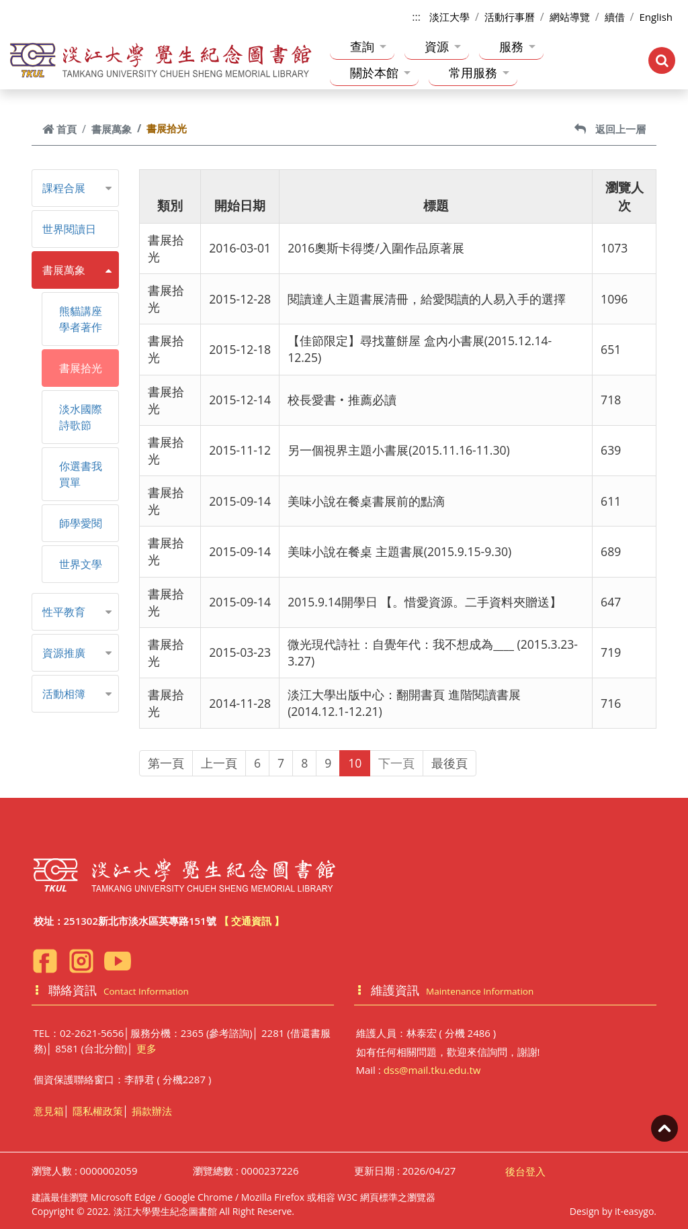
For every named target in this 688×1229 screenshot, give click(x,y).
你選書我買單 (80, 474)
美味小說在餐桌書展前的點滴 (366, 501)
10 (354, 763)
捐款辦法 (152, 1111)
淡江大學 (449, 17)
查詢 (368, 46)
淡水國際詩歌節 (80, 417)
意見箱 (49, 1111)
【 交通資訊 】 (252, 920)
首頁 (59, 129)
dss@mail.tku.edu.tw (432, 1070)
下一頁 (396, 763)
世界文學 (80, 564)
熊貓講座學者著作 (80, 319)
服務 (517, 46)
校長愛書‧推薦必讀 (342, 400)
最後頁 (449, 763)
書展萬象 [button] (63, 270)
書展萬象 (111, 129)
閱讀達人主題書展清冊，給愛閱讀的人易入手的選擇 (427, 299)
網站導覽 (570, 17)
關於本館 (380, 72)
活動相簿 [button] (63, 693)
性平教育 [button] (63, 611)
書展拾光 (80, 368)
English (656, 17)
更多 (146, 1048)
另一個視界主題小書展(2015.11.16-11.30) (399, 450)
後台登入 (525, 1171)
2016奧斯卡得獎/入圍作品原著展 (376, 248)
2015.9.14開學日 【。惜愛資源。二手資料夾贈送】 (425, 602)
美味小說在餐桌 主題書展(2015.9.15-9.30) (399, 551)
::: (416, 16)
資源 (443, 46)
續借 (615, 17)
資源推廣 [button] (63, 652)
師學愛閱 (80, 523)
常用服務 (479, 72)
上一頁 (219, 763)
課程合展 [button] (63, 188)
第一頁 (166, 763)
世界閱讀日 (69, 229)
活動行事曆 (509, 17)
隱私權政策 (98, 1111)
